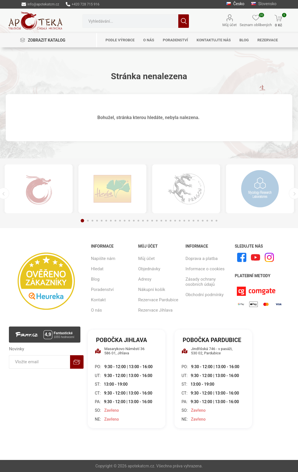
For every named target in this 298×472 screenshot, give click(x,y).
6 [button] (106, 221)
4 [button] (97, 221)
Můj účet (229, 25)
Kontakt (98, 299)
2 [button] (88, 221)
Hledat (183, 21)
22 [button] (180, 221)
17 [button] (157, 221)
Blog (95, 279)
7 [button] (111, 221)
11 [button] (129, 221)
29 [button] (212, 221)
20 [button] (170, 221)
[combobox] (130, 21)
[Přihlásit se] (39, 362)
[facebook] (241, 257)
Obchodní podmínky (204, 294)
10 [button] (124, 221)
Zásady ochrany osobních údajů (200, 282)
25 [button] (193, 221)
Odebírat (77, 362)
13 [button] (138, 221)
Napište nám (103, 258)
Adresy (144, 279)
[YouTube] (255, 257)
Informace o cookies (205, 268)
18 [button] (161, 221)
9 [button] (120, 221)
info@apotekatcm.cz (40, 4)
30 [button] (216, 221)
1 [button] (82, 220)
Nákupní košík (151, 289)
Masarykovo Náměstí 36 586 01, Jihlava (119, 351)
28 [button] (207, 221)
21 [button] (175, 221)
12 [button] (134, 221)
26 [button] (198, 221)
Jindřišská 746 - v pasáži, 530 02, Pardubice (207, 351)
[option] (39, 188)
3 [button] (92, 221)
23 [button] (184, 221)
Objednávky (149, 268)
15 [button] (147, 221)
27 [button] (203, 221)
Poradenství (102, 289)
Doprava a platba (201, 258)
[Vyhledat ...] (130, 21)
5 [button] (101, 221)
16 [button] (152, 221)
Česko (235, 3)
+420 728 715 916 (82, 4)
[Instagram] (269, 257)
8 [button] (115, 221)
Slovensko (263, 3)
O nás (96, 310)
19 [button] (166, 221)
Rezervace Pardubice (158, 299)
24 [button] (189, 221)
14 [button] (143, 221)
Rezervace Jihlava (155, 310)
